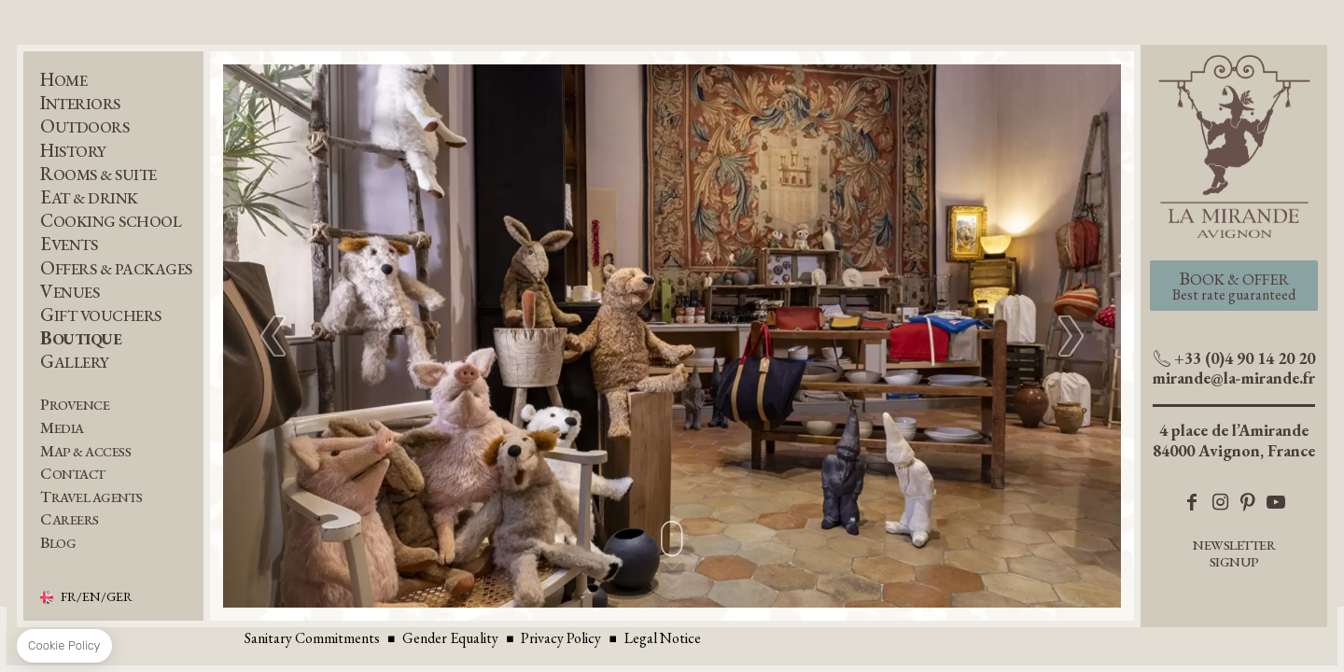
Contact (72, 473)
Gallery (74, 361)
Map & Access (85, 451)
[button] (1071, 336)
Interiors (80, 103)
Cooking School (110, 220)
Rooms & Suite (98, 174)
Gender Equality (450, 638)
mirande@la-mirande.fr (1234, 377)
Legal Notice (662, 638)
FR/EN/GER (97, 597)
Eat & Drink (89, 197)
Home (63, 79)
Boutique (80, 338)
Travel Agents (91, 497)
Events (68, 244)
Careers (69, 519)
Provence (74, 404)
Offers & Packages (116, 268)
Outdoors (84, 126)
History (73, 150)
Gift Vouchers (100, 315)
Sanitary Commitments (312, 638)
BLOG (58, 543)
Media (62, 428)
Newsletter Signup (1234, 553)
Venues (69, 291)
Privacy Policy (561, 638)
